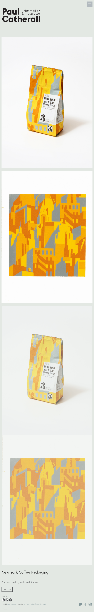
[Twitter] (6, 599)
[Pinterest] (10, 599)
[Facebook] (3, 599)
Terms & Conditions (33, 604)
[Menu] (89, 4)
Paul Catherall (11, 604)
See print (7, 589)
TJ (24, 604)
